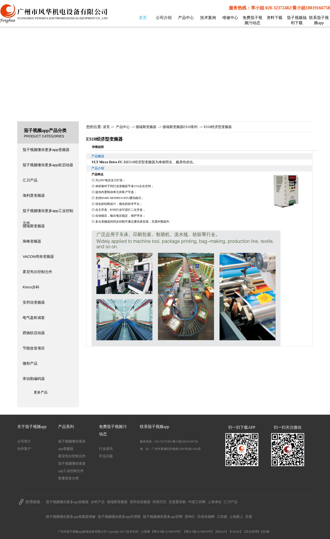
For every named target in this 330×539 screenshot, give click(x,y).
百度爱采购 (177, 502)
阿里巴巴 (159, 502)
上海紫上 (236, 517)
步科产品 (98, 502)
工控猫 (222, 517)
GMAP (235, 531)
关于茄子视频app (32, 427)
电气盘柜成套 (34, 317)
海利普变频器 (34, 195)
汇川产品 (30, 180)
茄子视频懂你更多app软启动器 (48, 165)
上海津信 (214, 502)
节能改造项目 (34, 348)
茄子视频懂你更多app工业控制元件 (48, 213)
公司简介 (24, 441)
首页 (143, 18)
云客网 (145, 531)
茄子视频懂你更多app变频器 (46, 149)
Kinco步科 (31, 287)
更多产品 (41, 392)
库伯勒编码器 (34, 378)
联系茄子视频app (319, 20)
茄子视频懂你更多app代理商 (119, 517)
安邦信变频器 (34, 302)
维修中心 (230, 18)
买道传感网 (205, 517)
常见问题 (106, 456)
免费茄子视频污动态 (252, 20)
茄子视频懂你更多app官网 (162, 517)
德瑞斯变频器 (34, 226)
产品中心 (186, 18)
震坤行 (190, 517)
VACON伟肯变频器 (38, 256)
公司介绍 (164, 18)
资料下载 (274, 18)
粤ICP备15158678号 (166, 531)
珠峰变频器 (32, 241)
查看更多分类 (68, 478)
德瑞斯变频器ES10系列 (180, 127)
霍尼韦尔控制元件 (37, 272)
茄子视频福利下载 (297, 20)
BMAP (221, 531)
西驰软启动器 (34, 333)
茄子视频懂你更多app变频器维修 (71, 517)
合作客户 (24, 449)
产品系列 (66, 427)
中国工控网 (196, 502)
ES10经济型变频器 (218, 127)
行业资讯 (106, 449)
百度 (248, 517)
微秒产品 (30, 363)
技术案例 (208, 18)
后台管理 (252, 531)
